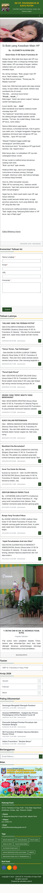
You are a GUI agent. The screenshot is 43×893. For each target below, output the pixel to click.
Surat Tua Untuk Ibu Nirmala (13, 469)
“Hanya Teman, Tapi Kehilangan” (15, 349)
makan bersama (8, 840)
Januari (21, 680)
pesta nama (34, 840)
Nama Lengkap (8, 257)
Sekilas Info (7, 844)
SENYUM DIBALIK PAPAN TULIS (15, 492)
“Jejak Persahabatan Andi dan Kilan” (17, 541)
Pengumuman (22, 840)
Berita (31, 852)
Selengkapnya (21, 655)
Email (5, 265)
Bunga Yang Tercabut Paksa (13, 515)
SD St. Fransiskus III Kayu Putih (30, 877)
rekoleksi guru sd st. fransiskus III (16, 856)
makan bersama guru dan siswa (14, 852)
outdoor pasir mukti (10, 848)
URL (4, 272)
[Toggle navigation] (39, 15)
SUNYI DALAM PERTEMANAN (14, 420)
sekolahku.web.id (26, 881)
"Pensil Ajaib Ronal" (10, 372)
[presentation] (19, 299)
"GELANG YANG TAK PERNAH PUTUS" (18, 323)
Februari (21, 686)
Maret (21, 692)
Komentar (6, 280)
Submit (7, 309)
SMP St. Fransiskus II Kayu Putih (15, 668)
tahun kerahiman (21, 844)
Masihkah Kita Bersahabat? (13, 446)
